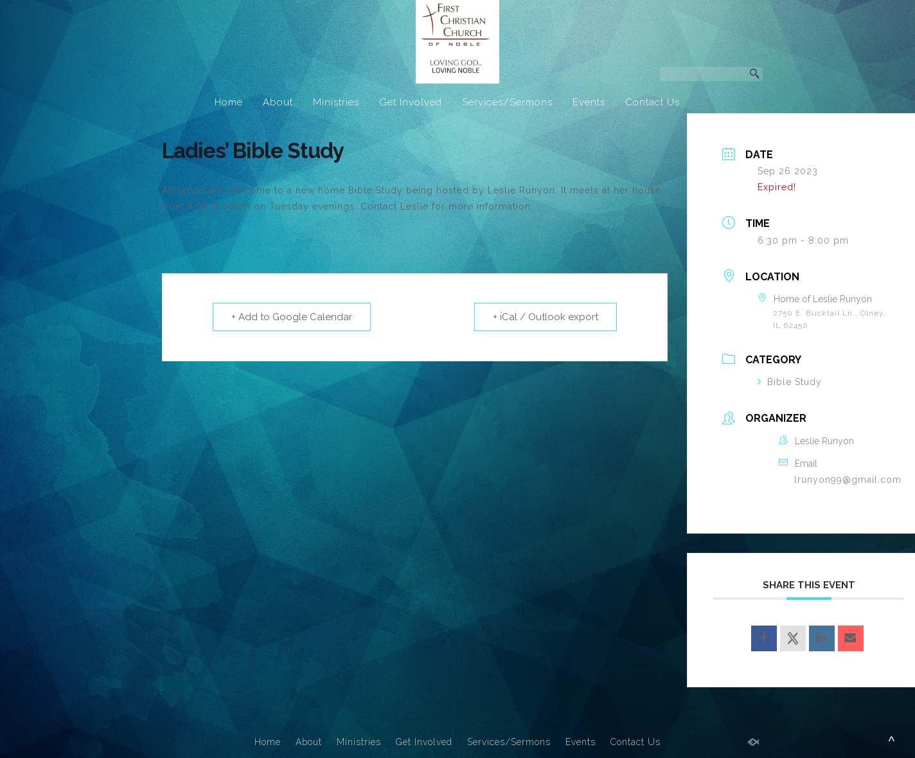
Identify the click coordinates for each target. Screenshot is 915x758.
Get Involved (410, 102)
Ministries (336, 102)
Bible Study (790, 382)
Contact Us (652, 102)
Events (589, 102)
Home (229, 102)
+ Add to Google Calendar (291, 317)
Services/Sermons (507, 102)
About (278, 102)
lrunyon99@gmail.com (848, 479)
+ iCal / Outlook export (545, 317)
